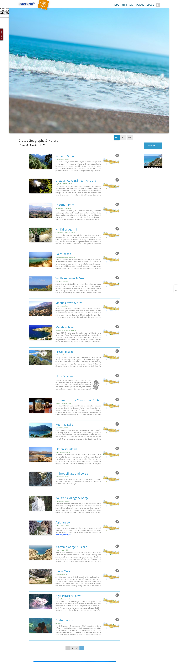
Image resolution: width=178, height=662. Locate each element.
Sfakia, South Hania (62, 116)
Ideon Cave (63, 526)
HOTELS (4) (153, 103)
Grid (123, 95)
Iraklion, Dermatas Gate (63, 359)
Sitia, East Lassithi (62, 238)
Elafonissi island (66, 405)
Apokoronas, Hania (62, 384)
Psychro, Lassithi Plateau (64, 140)
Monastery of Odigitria (63, 490)
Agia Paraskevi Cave (68, 551)
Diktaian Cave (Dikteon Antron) (76, 137)
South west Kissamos (63, 408)
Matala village (65, 283)
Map (130, 95)
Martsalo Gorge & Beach (71, 502)
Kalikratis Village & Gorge (72, 453)
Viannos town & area (69, 259)
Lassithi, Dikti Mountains (63, 165)
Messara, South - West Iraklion (66, 286)
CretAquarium (65, 575)
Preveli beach (64, 308)
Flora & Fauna (64, 332)
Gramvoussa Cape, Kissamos (65, 213)
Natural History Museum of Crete (78, 356)
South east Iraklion (62, 262)
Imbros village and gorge (72, 429)
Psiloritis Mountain (62, 530)
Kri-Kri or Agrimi (66, 186)
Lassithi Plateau (66, 162)
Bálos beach (63, 210)
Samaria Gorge (65, 113)
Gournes (58, 578)
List (116, 95)
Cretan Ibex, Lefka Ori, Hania (65, 189)
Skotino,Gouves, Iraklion (64, 554)
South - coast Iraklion (62, 481)
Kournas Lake (64, 380)
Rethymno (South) (62, 311)
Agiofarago (63, 478)
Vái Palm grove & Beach (71, 235)
